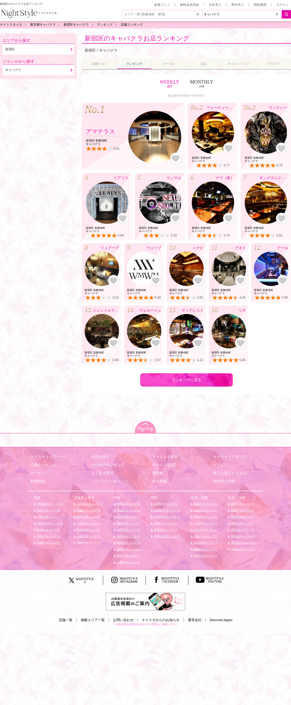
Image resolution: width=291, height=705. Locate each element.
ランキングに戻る (186, 380)
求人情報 (159, 481)
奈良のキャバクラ (165, 529)
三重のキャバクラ (128, 562)
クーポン (37, 473)
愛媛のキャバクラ (205, 549)
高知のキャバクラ (205, 555)
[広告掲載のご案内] (145, 601)
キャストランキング (229, 456)
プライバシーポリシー (109, 481)
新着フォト (162, 5)
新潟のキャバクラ (128, 503)
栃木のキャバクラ (48, 529)
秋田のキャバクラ (88, 529)
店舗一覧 (65, 620)
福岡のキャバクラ (242, 503)
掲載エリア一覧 (93, 620)
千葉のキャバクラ (48, 516)
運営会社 (195, 620)
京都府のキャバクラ (166, 510)
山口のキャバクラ (205, 529)
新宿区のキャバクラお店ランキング (137, 38)
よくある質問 (102, 473)
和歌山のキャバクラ (166, 536)
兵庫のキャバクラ (165, 523)
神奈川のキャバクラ (49, 523)
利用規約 (37, 481)
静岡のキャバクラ (128, 549)
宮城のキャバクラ (88, 523)
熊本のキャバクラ (242, 523)
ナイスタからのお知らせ (161, 620)
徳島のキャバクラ (205, 536)
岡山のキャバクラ (205, 516)
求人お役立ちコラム (229, 473)
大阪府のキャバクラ (166, 516)
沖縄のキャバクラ (242, 549)
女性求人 (215, 5)
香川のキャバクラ (205, 542)
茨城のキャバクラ (48, 542)
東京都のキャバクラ (49, 503)
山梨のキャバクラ (128, 529)
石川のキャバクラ (128, 516)
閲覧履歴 (260, 5)
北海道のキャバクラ (89, 503)
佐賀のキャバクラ (242, 510)
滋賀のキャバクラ (165, 503)
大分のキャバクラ (242, 529)
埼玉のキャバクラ (48, 510)
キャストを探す (165, 456)
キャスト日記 (163, 465)
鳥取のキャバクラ (205, 503)
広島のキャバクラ (205, 523)
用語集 (157, 473)
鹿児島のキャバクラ (243, 542)
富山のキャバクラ (128, 510)
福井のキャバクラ (128, 523)
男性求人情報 (224, 481)
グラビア (220, 465)
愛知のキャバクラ (128, 555)
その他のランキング (108, 465)
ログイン (282, 5)
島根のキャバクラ (205, 510)
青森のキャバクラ (88, 510)
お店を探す (100, 456)
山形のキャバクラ (88, 536)
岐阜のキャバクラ (128, 542)
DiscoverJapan (221, 620)
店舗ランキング (43, 465)
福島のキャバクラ (88, 542)
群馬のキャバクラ (48, 536)
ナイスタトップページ (48, 456)
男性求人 (237, 5)
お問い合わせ (123, 620)
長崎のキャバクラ (242, 516)
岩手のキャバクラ (88, 516)
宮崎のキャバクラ (242, 536)
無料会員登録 (189, 5)
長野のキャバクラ (128, 536)
